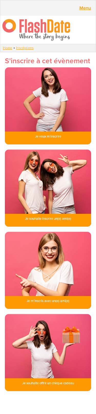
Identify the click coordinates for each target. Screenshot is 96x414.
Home (7, 48)
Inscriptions (25, 48)
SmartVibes (48, 30)
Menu (85, 8)
